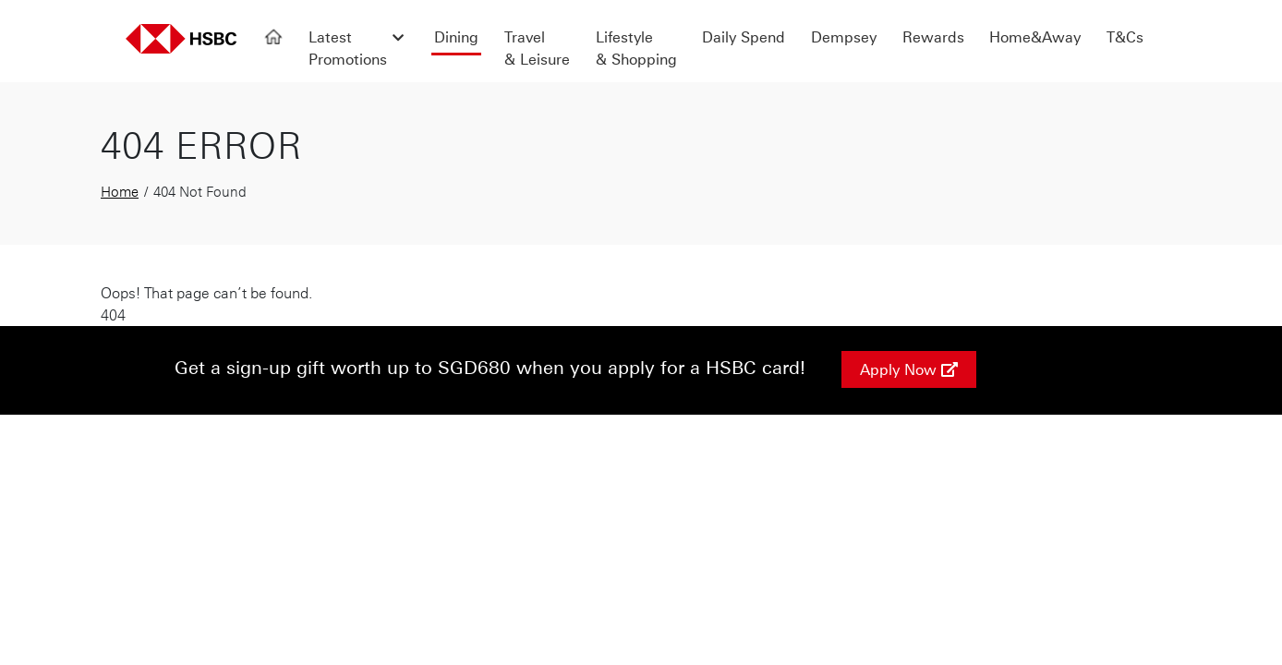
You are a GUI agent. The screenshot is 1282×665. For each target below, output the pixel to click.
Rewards (933, 37)
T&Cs (1125, 37)
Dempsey (844, 37)
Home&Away (1035, 37)
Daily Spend (743, 37)
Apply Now (909, 369)
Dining (456, 37)
